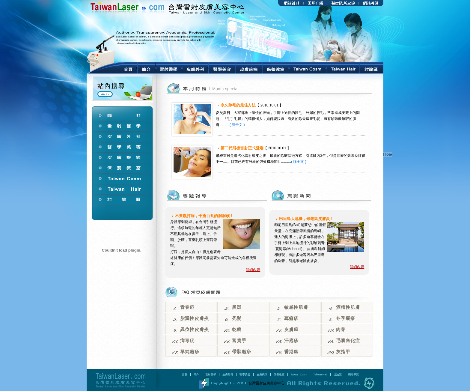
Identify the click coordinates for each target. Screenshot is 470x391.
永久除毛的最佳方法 (238, 105)
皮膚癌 (291, 329)
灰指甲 (343, 351)
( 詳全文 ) (237, 125)
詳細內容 (253, 270)
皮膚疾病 (262, 374)
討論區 (338, 374)
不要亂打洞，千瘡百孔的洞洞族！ (204, 215)
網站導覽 (353, 374)
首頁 (184, 374)
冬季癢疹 (345, 318)
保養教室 (279, 374)
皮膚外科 (227, 374)
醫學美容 (244, 374)
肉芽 (341, 329)
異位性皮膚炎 (194, 329)
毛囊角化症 (348, 340)
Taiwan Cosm (299, 374)
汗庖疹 (291, 340)
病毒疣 (187, 340)
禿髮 (237, 318)
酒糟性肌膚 (348, 307)
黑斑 (237, 307)
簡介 (196, 374)
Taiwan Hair (320, 374)
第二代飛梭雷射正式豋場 (242, 148)
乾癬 (237, 329)
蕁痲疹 (291, 318)
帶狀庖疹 (241, 351)
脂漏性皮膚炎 (194, 318)
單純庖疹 (189, 351)
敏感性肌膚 (296, 307)
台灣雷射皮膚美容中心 (121, 380)
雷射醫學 (210, 374)
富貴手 (239, 340)
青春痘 (187, 307)
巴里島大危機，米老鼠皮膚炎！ (306, 218)
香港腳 (291, 351)
